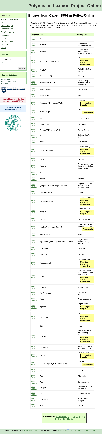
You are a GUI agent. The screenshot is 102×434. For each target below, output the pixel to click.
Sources (4, 38)
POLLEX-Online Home (9, 19)
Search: (5, 54)
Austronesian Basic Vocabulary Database (13, 109)
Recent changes (7, 26)
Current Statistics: (9, 75)
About (3, 23)
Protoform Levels (7, 32)
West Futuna (34, 39)
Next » (70, 419)
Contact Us (5, 44)
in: (2, 59)
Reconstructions (7, 29)
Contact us (63, 430)
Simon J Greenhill (30, 430)
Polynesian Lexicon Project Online (64, 5)
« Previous (61, 416)
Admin (3, 48)
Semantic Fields (7, 41)
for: (2, 62)
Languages (5, 35)
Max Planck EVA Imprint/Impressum (83, 430)
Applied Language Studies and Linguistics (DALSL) (13, 100)
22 (64, 419)
